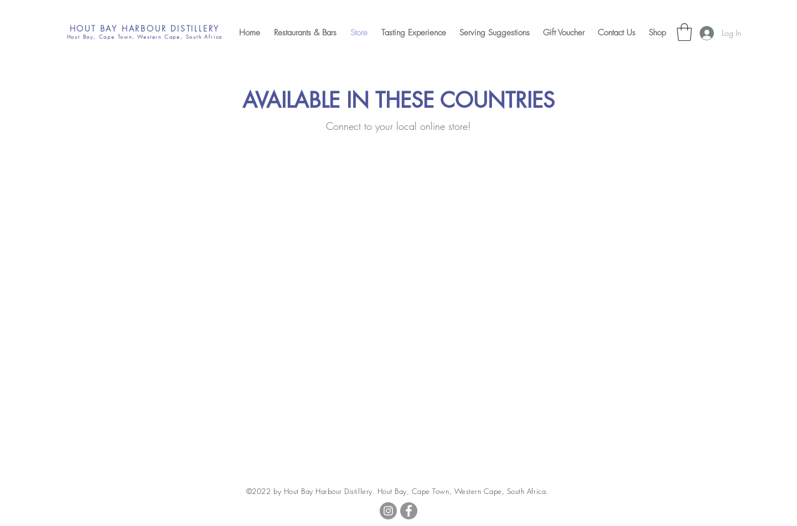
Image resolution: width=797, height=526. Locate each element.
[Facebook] (408, 510)
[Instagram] (388, 510)
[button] (684, 32)
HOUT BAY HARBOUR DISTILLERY (145, 28)
